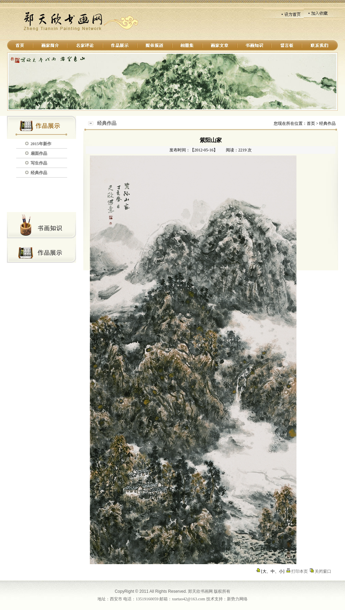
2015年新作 (41, 143)
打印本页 (299, 571)
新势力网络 (237, 599)
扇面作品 (39, 153)
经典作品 (39, 172)
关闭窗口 (323, 571)
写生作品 (39, 163)
